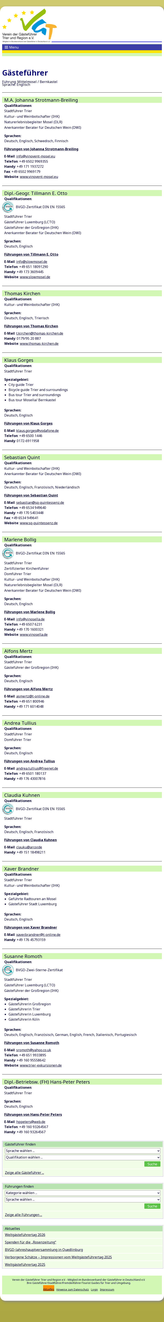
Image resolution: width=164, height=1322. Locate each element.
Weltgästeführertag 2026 (25, 1234)
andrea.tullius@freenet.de (37, 768)
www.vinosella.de (34, 634)
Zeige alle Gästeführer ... (24, 1172)
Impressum (107, 1289)
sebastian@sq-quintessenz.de (40, 502)
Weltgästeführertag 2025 (25, 1264)
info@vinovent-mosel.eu (35, 156)
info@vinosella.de (30, 619)
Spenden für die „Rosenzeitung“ (30, 1242)
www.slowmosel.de (35, 277)
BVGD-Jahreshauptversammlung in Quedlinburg (44, 1249)
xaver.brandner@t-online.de (38, 934)
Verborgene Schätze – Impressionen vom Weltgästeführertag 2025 (58, 1257)
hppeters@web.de (30, 1121)
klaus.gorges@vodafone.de (37, 430)
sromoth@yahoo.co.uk (33, 1050)
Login (94, 1289)
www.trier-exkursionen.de (41, 1065)
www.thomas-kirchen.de (39, 343)
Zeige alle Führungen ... (23, 1214)
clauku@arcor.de (29, 847)
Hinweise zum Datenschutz (72, 1289)
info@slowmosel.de (31, 261)
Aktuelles (48, 1289)
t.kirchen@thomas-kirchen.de (39, 333)
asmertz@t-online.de (33, 696)
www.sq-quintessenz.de (39, 523)
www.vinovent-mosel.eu (39, 176)
